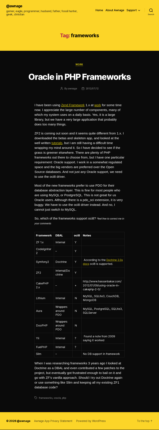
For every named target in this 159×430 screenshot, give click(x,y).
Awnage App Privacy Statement (54, 421)
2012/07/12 (92, 89)
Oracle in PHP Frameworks (79, 77)
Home (99, 10)
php (64, 398)
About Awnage (114, 10)
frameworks (45, 398)
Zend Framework (73, 105)
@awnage (14, 6)
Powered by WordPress (93, 421)
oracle (57, 398)
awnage (72, 89)
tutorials (57, 143)
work (79, 64)
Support (132, 10)
